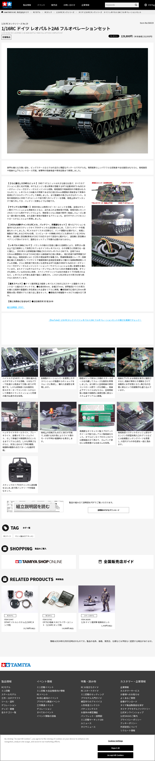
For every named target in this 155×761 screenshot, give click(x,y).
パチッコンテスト (89, 708)
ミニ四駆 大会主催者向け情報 (51, 690)
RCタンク (48, 12)
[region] (77, 748)
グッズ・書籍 (7, 708)
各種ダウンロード (128, 701)
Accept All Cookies (115, 755)
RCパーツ (7, 536)
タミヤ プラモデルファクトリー (135, 708)
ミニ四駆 (5, 690)
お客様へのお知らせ (129, 694)
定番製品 (6, 37)
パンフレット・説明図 (91, 715)
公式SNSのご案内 (129, 715)
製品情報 (27, 5)
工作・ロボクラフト (10, 697)
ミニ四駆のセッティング (92, 694)
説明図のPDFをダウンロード (108, 510)
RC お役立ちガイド (90, 687)
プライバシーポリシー (130, 719)
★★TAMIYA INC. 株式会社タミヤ (16, 12)
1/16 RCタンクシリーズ (65, 12)
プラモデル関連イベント (48, 701)
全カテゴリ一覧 (8, 712)
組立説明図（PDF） (16, 307)
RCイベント (42, 694)
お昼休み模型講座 (89, 712)
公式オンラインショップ (132, 712)
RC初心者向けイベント (47, 697)
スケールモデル (8, 694)
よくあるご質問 (127, 697)
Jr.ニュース (86, 723)
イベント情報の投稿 (46, 715)
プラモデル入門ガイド (91, 697)
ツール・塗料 (7, 701)
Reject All (115, 748)
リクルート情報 (127, 730)
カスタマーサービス (129, 690)
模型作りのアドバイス (91, 701)
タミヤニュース (88, 726)
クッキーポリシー (128, 723)
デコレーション (8, 705)
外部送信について (128, 726)
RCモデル (36, 12)
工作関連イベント (45, 705)
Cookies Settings (115, 740)
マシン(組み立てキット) (24, 536)
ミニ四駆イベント (45, 687)
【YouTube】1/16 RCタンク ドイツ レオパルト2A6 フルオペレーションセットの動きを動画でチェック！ (95, 320)
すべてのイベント (45, 712)
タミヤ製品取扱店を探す (132, 705)
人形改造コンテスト (90, 705)
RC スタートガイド (90, 690)
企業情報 (124, 687)
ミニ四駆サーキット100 (92, 719)
